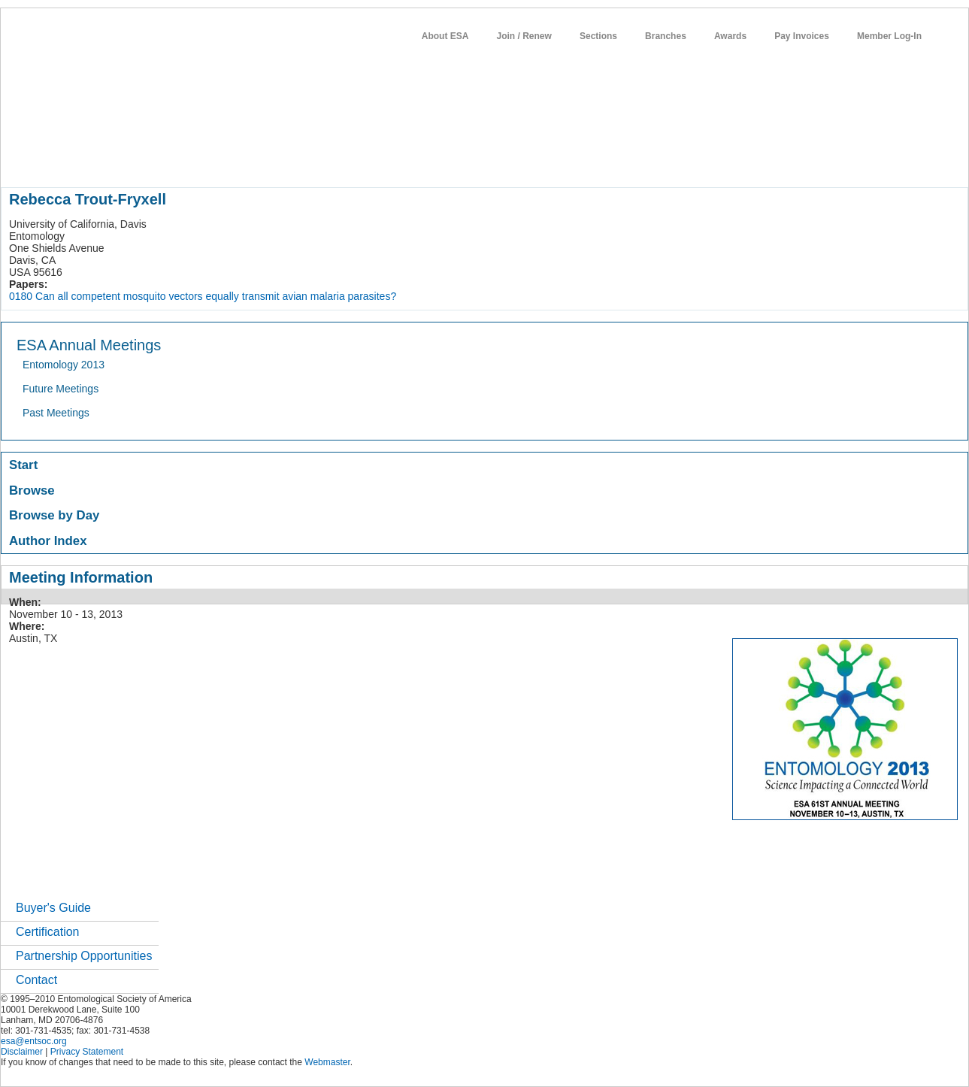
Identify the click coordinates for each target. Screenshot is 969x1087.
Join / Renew (524, 36)
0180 (20, 296)
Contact (36, 979)
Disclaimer (22, 1051)
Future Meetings (60, 389)
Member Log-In (889, 36)
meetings (254, 161)
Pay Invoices (801, 36)
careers (502, 161)
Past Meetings (56, 413)
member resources (177, 161)
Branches (665, 36)
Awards (730, 36)
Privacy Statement (86, 1051)
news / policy (388, 161)
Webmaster (327, 1062)
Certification (47, 931)
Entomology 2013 (63, 365)
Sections (598, 36)
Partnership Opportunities (84, 955)
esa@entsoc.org (34, 1041)
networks (555, 161)
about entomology (81, 161)
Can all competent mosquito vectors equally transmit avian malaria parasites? (215, 296)
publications (317, 161)
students (451, 161)
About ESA (445, 36)
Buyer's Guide (53, 907)
